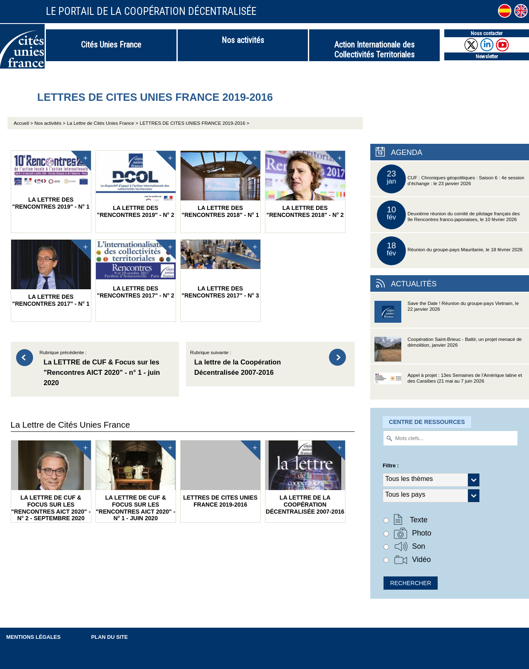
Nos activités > (49, 123)
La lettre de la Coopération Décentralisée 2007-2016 (305, 477)
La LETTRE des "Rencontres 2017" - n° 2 (136, 269)
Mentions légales (33, 637)
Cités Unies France (111, 45)
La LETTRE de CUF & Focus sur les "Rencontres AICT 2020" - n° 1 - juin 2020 (136, 481)
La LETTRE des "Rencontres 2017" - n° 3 (220, 269)
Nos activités (243, 40)
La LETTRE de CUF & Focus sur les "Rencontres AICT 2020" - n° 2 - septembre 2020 (51, 481)
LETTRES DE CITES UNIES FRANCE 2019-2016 (220, 474)
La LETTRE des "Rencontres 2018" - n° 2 (305, 184)
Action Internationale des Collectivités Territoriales (374, 50)
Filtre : (391, 465)
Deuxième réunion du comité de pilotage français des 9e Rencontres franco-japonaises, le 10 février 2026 (448, 214)
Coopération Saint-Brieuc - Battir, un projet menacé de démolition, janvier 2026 (448, 350)
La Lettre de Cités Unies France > (102, 123)
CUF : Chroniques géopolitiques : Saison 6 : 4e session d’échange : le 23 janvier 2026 (450, 178)
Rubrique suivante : (256, 364)
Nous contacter (487, 33)
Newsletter (487, 56)
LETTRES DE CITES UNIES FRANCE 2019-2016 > (194, 123)
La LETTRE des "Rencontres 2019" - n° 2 (136, 184)
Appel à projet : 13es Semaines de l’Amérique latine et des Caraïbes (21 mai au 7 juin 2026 (448, 386)
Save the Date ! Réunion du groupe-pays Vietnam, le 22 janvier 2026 (446, 314)
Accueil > (24, 123)
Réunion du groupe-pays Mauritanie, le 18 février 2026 (449, 250)
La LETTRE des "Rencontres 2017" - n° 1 (51, 273)
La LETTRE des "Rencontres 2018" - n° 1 (220, 184)
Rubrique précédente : (105, 369)
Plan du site (109, 637)
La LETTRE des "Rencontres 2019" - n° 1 (51, 180)
